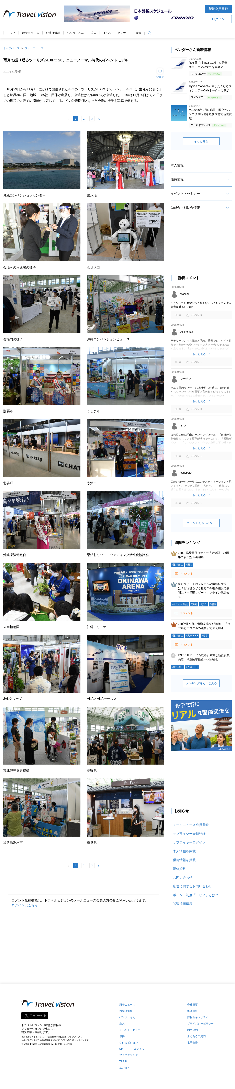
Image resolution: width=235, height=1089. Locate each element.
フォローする (38, 1015)
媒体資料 (179, 868)
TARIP (123, 1061)
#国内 (189, 564)
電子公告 (192, 1042)
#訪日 (203, 604)
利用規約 (192, 1029)
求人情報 (177, 165)
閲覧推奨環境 (182, 904)
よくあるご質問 (196, 1036)
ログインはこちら (25, 905)
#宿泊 (213, 604)
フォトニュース (34, 48)
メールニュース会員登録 (191, 825)
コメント (186, 573)
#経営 (205, 635)
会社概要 (192, 1004)
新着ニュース (30, 32)
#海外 (194, 604)
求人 (93, 32)
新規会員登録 (218, 9)
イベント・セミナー (116, 32)
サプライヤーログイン (189, 842)
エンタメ (124, 1067)
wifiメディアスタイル (131, 1048)
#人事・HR (192, 635)
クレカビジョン (128, 1042)
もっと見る (201, 141)
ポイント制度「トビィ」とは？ (196, 895)
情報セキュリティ (197, 1017)
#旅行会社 (177, 564)
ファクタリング (128, 1055)
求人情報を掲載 (184, 851)
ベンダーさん (75, 32)
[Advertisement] (201, 248)
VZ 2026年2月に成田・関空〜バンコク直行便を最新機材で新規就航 (210, 114)
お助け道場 (53, 32)
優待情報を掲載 (184, 860)
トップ (11, 32)
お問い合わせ (182, 877)
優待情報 (177, 179)
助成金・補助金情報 (185, 207)
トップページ (11, 48)
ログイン (218, 19)
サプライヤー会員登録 (189, 833)
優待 (138, 32)
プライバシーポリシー (200, 1023)
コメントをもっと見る (201, 523)
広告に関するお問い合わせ (192, 886)
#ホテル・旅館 (180, 604)
